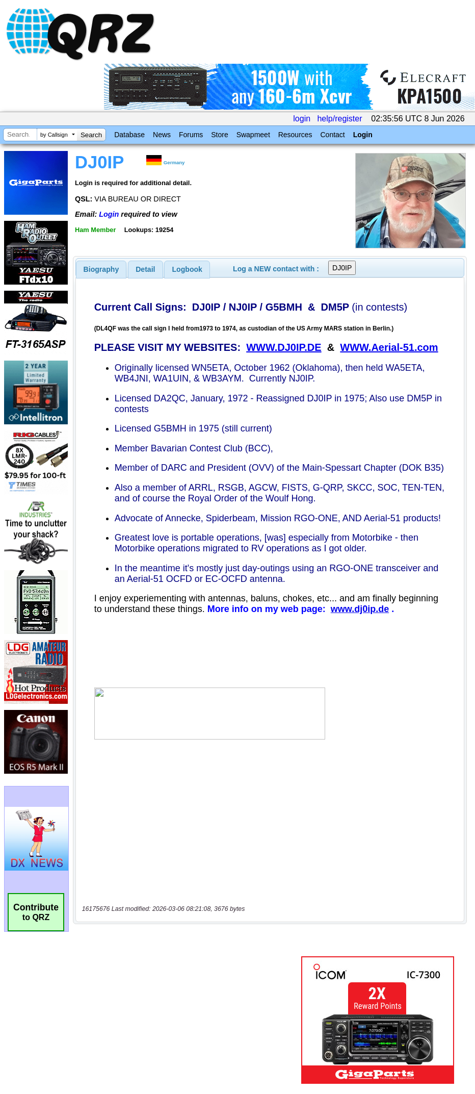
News (162, 135)
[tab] (101, 269)
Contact (332, 135)
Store (219, 135)
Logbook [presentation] (187, 269)
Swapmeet (253, 135)
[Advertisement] (189, 986)
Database (129, 135)
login (301, 118)
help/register (339, 118)
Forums (191, 135)
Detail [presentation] (145, 269)
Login (363, 135)
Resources (295, 135)
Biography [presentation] (101, 269)
